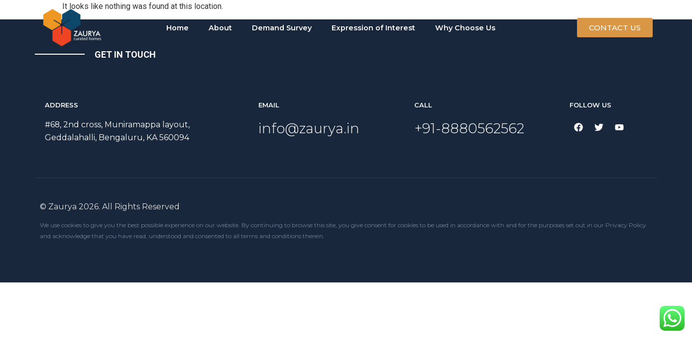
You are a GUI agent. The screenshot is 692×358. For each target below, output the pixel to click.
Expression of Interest (373, 27)
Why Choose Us (465, 27)
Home (177, 27)
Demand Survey (282, 27)
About (220, 27)
